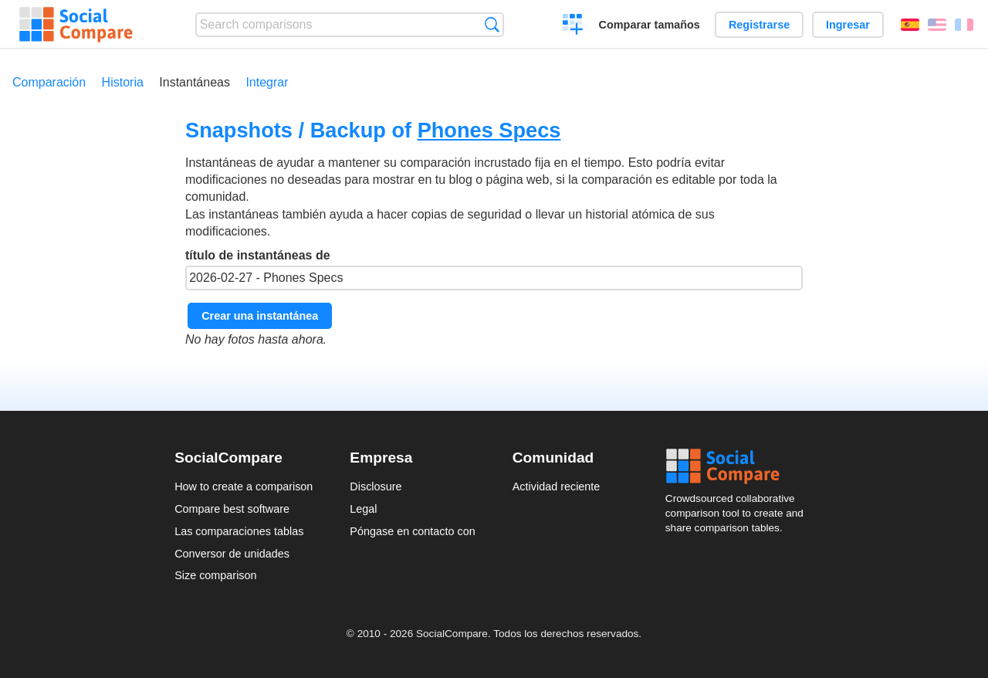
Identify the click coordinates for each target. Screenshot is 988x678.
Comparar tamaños (649, 25)
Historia (123, 82)
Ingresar (848, 25)
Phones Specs (489, 130)
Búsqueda (492, 24)
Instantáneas (194, 82)
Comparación (49, 82)
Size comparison (215, 575)
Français (964, 25)
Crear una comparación (573, 26)
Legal (363, 509)
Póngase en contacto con (412, 531)
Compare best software (231, 509)
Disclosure (375, 486)
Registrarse (759, 25)
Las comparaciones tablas (238, 531)
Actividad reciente (557, 486)
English (937, 25)
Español (910, 25)
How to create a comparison (243, 486)
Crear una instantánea (259, 316)
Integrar (266, 82)
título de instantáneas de (494, 269)
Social (739, 466)
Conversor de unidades (231, 553)
